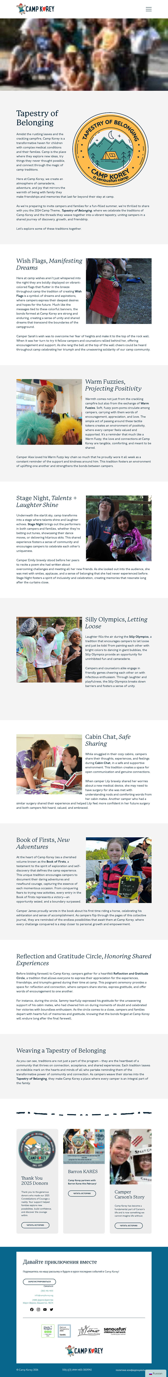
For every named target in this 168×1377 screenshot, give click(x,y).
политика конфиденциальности (134, 1370)
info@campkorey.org (44, 1296)
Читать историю (35, 1225)
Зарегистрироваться (39, 1282)
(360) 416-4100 (47, 1291)
